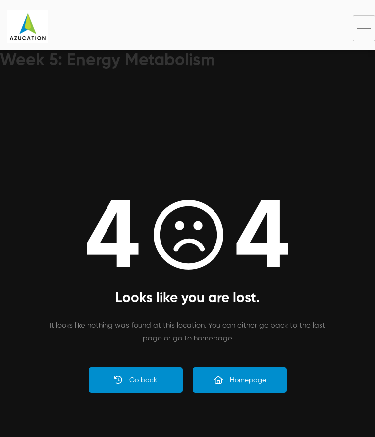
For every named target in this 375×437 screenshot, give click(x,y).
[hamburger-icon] (364, 28)
